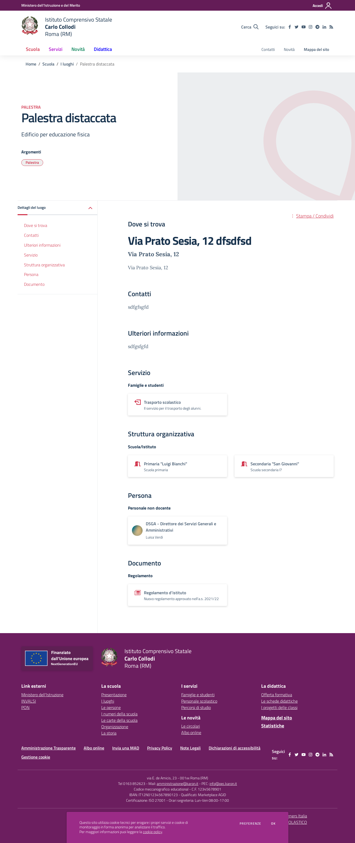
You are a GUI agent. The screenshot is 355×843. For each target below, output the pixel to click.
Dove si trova (35, 225)
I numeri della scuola (119, 714)
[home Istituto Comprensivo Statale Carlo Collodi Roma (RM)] (66, 27)
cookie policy (152, 832)
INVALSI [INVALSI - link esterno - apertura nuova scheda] (28, 701)
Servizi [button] (55, 49)
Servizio (31, 255)
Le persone (111, 707)
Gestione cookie (35, 757)
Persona (31, 274)
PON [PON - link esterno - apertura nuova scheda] (25, 707)
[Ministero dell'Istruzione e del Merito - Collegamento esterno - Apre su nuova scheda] (50, 5)
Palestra (32, 162)
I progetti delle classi (279, 707)
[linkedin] (324, 27)
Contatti (31, 235)
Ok (273, 823)
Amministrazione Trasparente (48, 748)
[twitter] (296, 27)
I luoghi (67, 64)
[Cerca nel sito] (250, 26)
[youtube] (303, 27)
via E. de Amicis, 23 (162, 778)
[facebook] (289, 27)
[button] (58, 208)
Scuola (48, 64)
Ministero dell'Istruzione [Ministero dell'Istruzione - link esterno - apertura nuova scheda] (42, 694)
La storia (108, 733)
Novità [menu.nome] (289, 49)
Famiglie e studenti (198, 694)
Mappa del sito (316, 49)
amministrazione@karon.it (177, 783)
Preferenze (250, 823)
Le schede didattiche (279, 701)
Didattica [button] (103, 49)
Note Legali (190, 748)
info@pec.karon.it (223, 783)
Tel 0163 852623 (131, 783)
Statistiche (272, 725)
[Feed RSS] (331, 27)
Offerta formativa (276, 694)
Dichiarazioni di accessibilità (234, 748)
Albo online (191, 732)
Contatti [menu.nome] (268, 49)
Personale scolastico (199, 701)
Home (31, 64)
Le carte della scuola (119, 720)
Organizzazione (114, 726)
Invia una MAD (125, 748)
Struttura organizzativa (44, 265)
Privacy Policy (159, 748)
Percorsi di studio (196, 707)
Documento (34, 284)
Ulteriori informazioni (42, 245)
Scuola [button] (33, 49)
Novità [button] (78, 49)
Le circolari (190, 726)
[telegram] (317, 27)
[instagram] (310, 27)
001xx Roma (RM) (194, 778)
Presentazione (114, 694)
